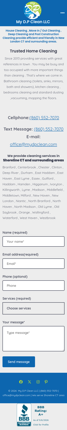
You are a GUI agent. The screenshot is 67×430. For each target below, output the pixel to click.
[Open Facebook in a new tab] (20, 381)
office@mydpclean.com (33, 144)
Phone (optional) (15, 276)
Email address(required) (20, 254)
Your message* (14, 322)
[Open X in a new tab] (29, 381)
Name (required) (15, 232)
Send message (19, 362)
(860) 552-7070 (44, 117)
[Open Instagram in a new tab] (38, 381)
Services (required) (17, 298)
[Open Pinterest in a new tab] (46, 381)
